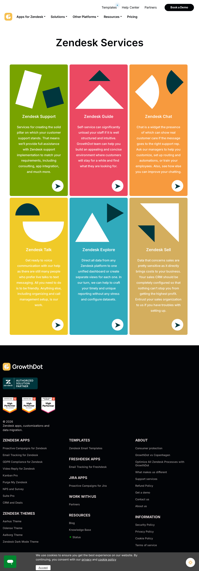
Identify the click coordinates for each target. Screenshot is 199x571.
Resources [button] (112, 17)
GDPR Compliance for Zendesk (23, 461)
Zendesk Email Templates (85, 448)
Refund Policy (144, 485)
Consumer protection (148, 448)
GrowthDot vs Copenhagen (152, 455)
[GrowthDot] (8, 17)
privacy (87, 559)
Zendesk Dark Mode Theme (20, 541)
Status (75, 537)
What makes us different (151, 472)
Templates (109, 7)
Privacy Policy (144, 531)
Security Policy (145, 524)
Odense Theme (12, 528)
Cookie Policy (144, 538)
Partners (151, 7)
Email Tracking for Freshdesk (88, 466)
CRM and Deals (13, 502)
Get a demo (142, 492)
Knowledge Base (80, 529)
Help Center (130, 7)
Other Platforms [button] (84, 17)
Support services (146, 478)
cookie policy (107, 559)
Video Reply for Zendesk (19, 468)
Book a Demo (179, 7)
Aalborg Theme (13, 534)
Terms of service (146, 545)
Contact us (142, 499)
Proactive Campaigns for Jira (88, 485)
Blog (72, 523)
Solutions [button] (58, 17)
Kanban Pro (10, 475)
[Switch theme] (190, 562)
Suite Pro (8, 495)
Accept (43, 567)
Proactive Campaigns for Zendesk (25, 448)
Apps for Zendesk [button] (30, 17)
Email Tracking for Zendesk (20, 455)
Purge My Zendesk (15, 482)
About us (141, 506)
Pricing (132, 17)
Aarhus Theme (12, 521)
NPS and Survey (13, 489)
